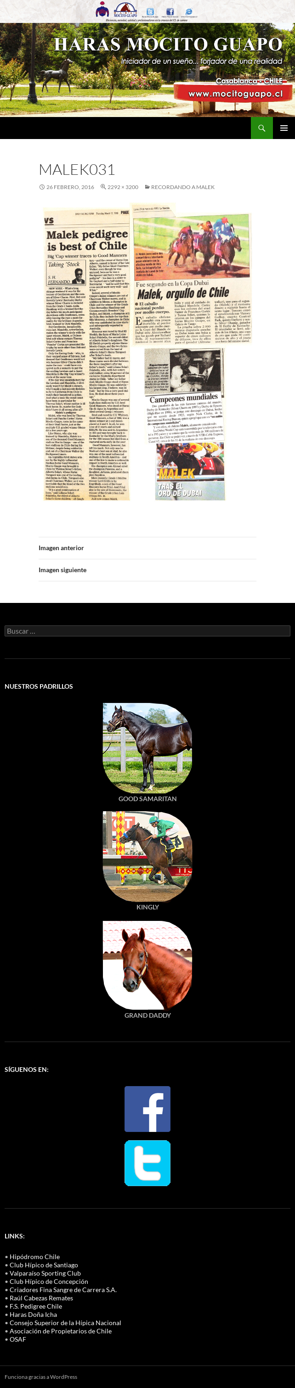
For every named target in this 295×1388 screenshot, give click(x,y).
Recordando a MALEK (183, 187)
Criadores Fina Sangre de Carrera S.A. (63, 1289)
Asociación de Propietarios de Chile (61, 1331)
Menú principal (284, 128)
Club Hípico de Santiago (44, 1265)
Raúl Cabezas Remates (41, 1298)
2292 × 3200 (123, 187)
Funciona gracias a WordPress (41, 1376)
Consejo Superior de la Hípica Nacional (65, 1323)
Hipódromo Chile (35, 1256)
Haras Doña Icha (33, 1314)
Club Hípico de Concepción (49, 1281)
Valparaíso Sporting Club (45, 1273)
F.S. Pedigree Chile (36, 1306)
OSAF (18, 1339)
